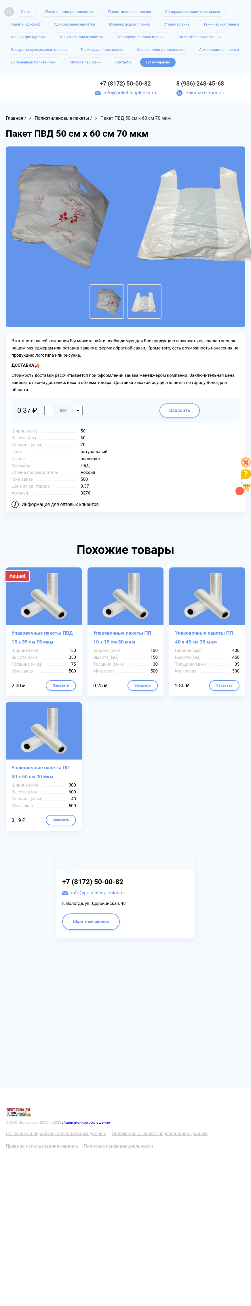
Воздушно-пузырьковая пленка (39, 49)
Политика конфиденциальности (118, 1146)
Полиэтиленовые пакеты (81, 37)
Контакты (123, 62)
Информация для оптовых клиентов (60, 504)
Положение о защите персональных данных (160, 1133)
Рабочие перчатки (85, 62)
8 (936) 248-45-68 (200, 83)
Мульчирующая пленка (129, 24)
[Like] (246, 466)
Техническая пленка (221, 24)
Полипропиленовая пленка (141, 37)
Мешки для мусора (28, 37)
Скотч (26, 11)
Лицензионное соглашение (86, 1122)
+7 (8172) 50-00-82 (125, 83)
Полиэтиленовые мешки (200, 37)
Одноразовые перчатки (74, 24)
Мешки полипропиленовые (161, 49)
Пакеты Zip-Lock (25, 24)
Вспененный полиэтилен (33, 62)
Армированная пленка (219, 49)
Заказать (179, 410)
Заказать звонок (204, 92)
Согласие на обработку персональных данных (56, 1133)
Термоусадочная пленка (102, 49)
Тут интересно (157, 62)
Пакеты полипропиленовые (69, 11)
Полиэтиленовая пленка (129, 11)
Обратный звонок (91, 921)
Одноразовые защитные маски (192, 11)
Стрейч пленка (176, 24)
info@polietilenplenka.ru (130, 92)
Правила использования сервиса (42, 1146)
